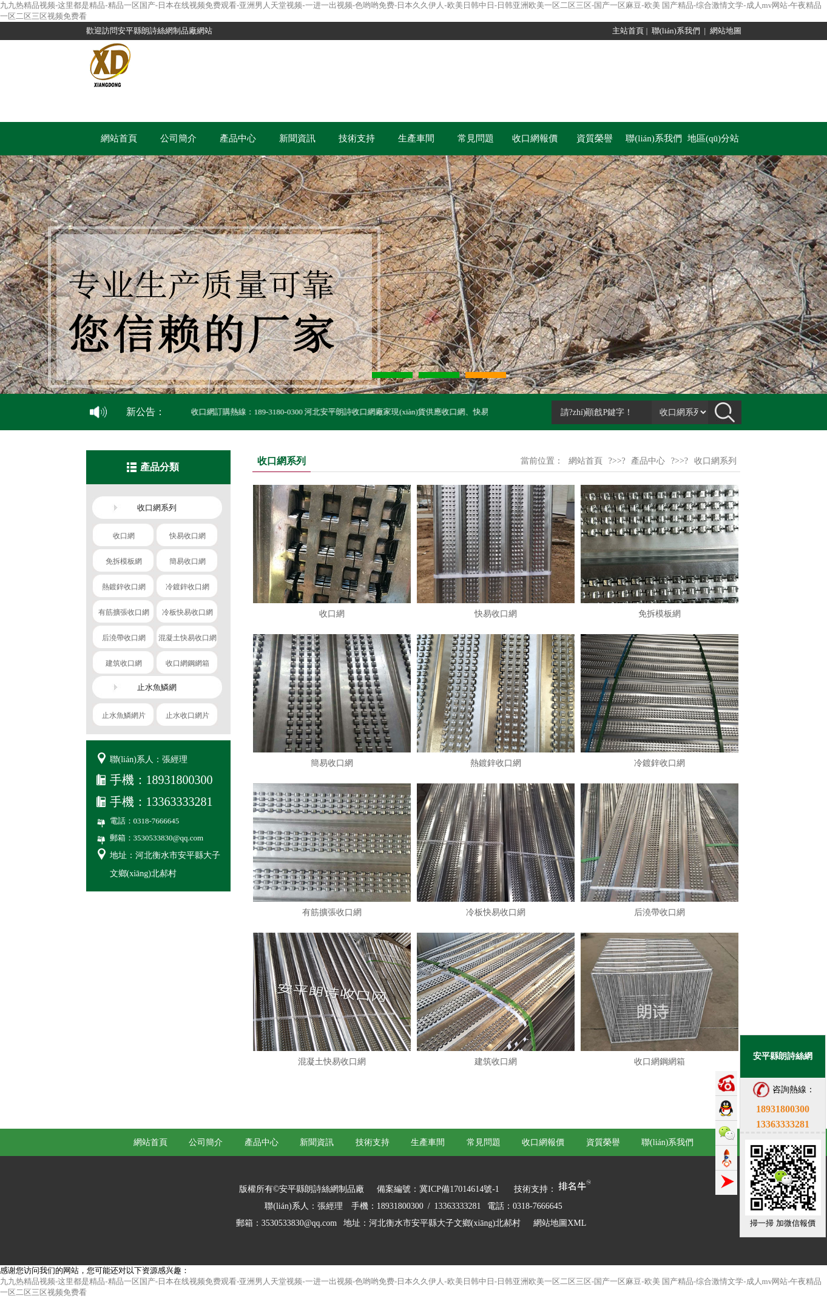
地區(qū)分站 (713, 138)
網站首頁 (119, 138)
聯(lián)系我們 (676, 30)
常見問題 (475, 138)
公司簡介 (178, 138)
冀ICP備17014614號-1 (459, 1189)
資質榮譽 (594, 138)
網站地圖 (725, 30)
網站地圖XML (559, 1223)
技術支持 (357, 138)
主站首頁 (628, 30)
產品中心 (238, 138)
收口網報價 (535, 138)
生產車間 (416, 138)
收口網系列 (715, 460)
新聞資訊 (297, 138)
